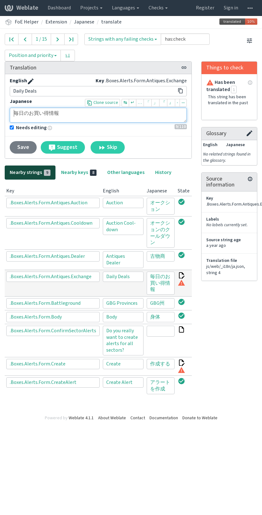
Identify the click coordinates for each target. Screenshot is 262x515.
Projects (91, 7)
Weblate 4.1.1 (81, 418)
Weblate (21, 7)
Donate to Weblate (199, 418)
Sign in (231, 7)
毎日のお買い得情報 (98, 115)
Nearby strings (30, 172)
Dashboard (59, 7)
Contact (137, 418)
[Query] (185, 39)
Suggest (62, 147)
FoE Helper (27, 21)
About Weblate (112, 418)
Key (100, 80)
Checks (158, 7)
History (163, 172)
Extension (56, 21)
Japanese (84, 21)
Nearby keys (79, 172)
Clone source (102, 102)
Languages (125, 7)
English (18, 80)
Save (23, 147)
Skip (107, 147)
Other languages (125, 172)
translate (111, 21)
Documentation (163, 418)
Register (205, 7)
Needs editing (28, 127)
